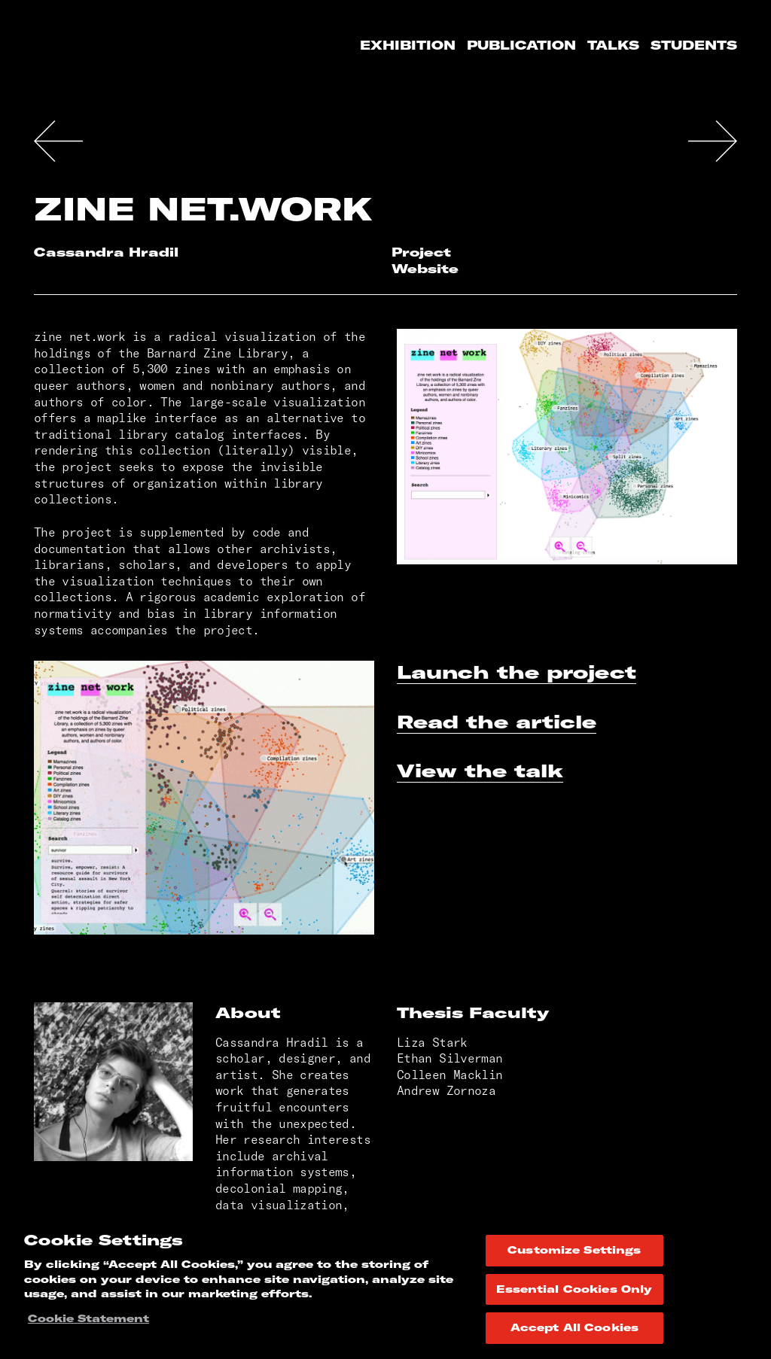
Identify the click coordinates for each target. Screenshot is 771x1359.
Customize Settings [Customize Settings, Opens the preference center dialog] (574, 1250)
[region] (385, 1287)
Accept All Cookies (574, 1327)
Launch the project (516, 672)
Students (694, 45)
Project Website (425, 260)
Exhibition (408, 45)
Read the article (496, 721)
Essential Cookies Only (574, 1289)
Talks (613, 45)
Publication (521, 45)
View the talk (480, 770)
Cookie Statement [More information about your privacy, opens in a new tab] (88, 1318)
